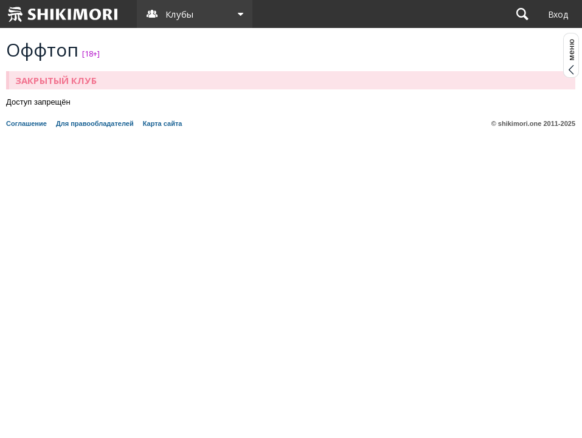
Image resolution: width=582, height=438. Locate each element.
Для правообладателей (95, 123)
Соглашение (26, 123)
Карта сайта (162, 123)
